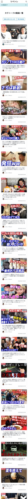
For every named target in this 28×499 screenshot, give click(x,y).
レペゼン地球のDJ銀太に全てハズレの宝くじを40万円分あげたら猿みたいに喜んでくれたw (13, 169)
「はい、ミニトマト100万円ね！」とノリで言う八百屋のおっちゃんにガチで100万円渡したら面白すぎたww (13, 407)
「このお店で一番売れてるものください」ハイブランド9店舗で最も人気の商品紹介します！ (13, 276)
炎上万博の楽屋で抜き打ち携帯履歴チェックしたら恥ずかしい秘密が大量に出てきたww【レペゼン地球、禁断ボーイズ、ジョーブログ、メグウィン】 (13, 328)
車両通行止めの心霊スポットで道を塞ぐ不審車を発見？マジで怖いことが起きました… (13, 459)
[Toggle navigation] (26, 1)
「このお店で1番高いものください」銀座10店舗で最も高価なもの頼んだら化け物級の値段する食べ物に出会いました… (13, 433)
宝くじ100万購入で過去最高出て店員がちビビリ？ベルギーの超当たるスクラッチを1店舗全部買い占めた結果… (13, 143)
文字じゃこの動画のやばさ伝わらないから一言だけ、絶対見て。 (13, 117)
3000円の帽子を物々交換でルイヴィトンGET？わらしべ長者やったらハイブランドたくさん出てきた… (13, 354)
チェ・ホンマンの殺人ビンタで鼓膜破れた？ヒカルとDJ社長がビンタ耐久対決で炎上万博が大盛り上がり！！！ (13, 249)
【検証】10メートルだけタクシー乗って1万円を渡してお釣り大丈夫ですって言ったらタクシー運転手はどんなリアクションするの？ (13, 223)
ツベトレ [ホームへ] (14, 2)
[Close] (26, 4)
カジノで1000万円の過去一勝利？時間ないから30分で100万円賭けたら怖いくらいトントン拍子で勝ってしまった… (13, 67)
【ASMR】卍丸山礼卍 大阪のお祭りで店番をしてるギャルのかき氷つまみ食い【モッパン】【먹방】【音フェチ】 (13, 195)
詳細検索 (21, 19)
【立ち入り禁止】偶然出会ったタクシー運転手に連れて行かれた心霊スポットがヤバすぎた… (13, 381)
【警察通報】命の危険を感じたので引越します (13, 92)
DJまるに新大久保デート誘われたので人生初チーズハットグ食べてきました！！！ (13, 301)
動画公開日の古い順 (9, 19)
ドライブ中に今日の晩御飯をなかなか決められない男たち (13, 41)
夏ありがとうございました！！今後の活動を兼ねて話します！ (13, 485)
